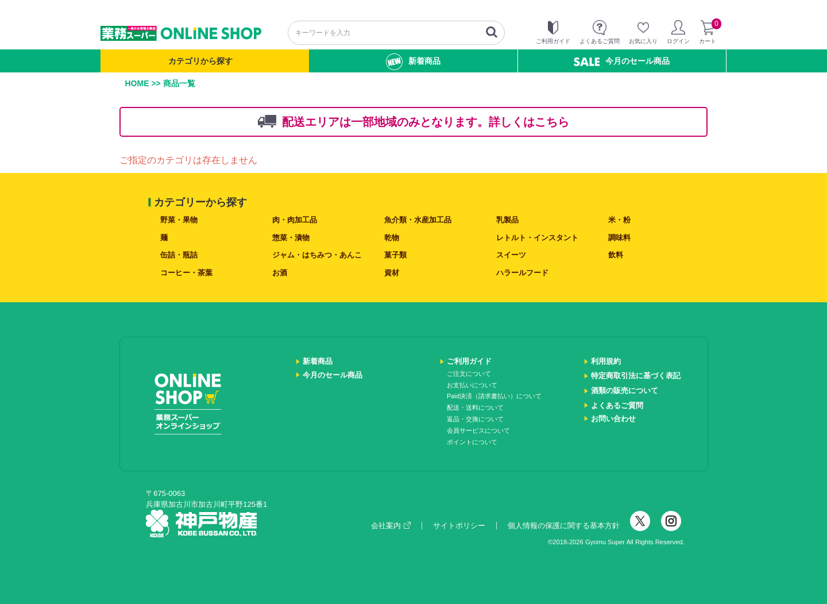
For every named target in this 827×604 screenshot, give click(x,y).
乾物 (391, 237)
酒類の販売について (624, 390)
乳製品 (507, 220)
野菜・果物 (179, 220)
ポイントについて (472, 441)
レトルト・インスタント (537, 237)
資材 (391, 272)
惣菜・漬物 (291, 237)
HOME (137, 83)
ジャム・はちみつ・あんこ (317, 255)
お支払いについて (472, 385)
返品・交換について (475, 419)
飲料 (615, 255)
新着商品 (413, 61)
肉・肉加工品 (294, 220)
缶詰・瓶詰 (179, 255)
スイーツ (511, 255)
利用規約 (606, 361)
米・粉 (619, 220)
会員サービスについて (478, 430)
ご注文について (469, 373)
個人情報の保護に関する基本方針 (564, 525)
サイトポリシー (459, 525)
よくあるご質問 (617, 405)
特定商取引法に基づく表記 (636, 375)
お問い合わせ (613, 418)
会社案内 (391, 525)
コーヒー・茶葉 (186, 272)
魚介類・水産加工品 (417, 220)
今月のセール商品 (622, 61)
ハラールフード (522, 272)
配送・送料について (475, 407)
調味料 (619, 237)
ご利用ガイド (469, 361)
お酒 (279, 272)
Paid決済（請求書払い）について (494, 396)
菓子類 (395, 255)
